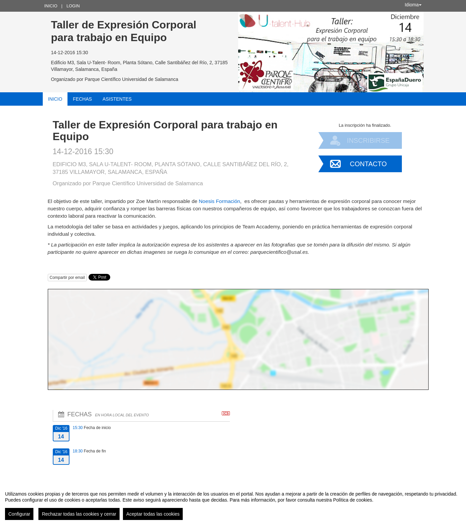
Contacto (368, 164)
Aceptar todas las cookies (153, 514)
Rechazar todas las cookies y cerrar (79, 514)
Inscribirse (368, 140)
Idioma (413, 4)
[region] (233, 503)
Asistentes (117, 99)
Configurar (19, 514)
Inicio (50, 5)
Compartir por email (67, 277)
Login (73, 5)
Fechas (82, 99)
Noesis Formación (219, 201)
